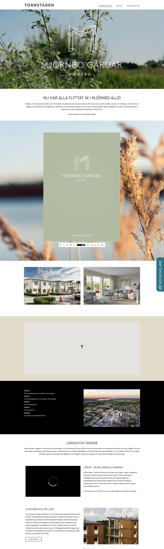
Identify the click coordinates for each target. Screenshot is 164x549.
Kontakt (119, 6)
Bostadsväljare (133, 6)
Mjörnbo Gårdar (105, 6)
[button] (82, 347)
